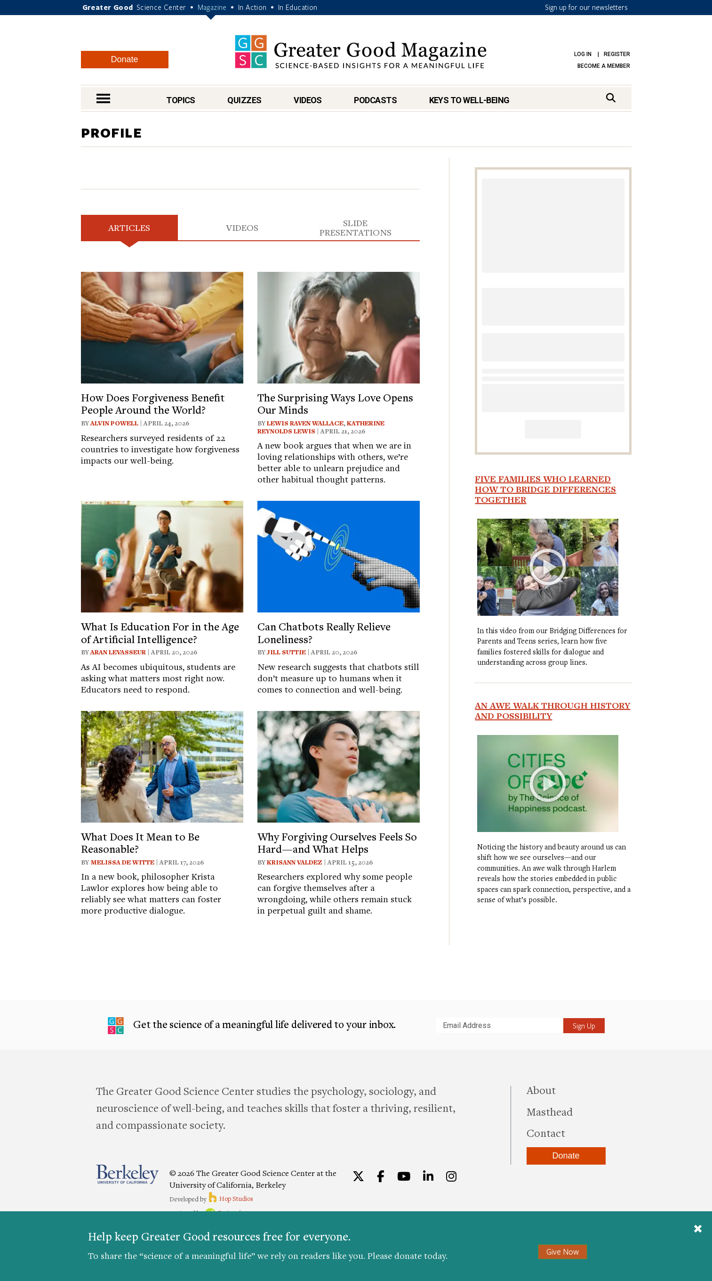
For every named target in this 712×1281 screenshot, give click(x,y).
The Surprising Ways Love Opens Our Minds (335, 403)
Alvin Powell (114, 423)
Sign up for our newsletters (586, 7)
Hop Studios (230, 1198)
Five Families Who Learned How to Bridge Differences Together (545, 489)
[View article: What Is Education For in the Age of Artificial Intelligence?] (162, 555)
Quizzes (244, 100)
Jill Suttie (286, 652)
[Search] (611, 98)
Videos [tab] (242, 227)
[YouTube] (403, 1176)
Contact (546, 1133)
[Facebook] (380, 1176)
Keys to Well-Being (469, 100)
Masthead (550, 1111)
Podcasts (375, 100)
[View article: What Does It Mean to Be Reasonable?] (162, 765)
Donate (124, 59)
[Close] (698, 1229)
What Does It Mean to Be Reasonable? (140, 842)
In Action (252, 7)
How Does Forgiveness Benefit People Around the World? (153, 403)
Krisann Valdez (294, 862)
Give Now (562, 1251)
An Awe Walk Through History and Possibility (552, 710)
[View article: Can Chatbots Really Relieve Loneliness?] (338, 555)
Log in (583, 54)
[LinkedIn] (428, 1176)
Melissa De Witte (122, 862)
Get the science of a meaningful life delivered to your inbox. (252, 1025)
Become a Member (603, 66)
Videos (308, 100)
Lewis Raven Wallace (305, 423)
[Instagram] (451, 1176)
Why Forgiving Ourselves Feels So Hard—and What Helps (337, 842)
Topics (180, 100)
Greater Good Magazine (361, 51)
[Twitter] (358, 1176)
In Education (298, 7)
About (541, 1090)
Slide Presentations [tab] (356, 227)
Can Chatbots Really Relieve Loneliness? (324, 632)
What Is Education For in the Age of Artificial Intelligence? (160, 632)
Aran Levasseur (118, 652)
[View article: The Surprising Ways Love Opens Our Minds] (338, 326)
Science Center (161, 7)
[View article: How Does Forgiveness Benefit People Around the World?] (162, 326)
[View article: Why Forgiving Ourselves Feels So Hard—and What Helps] (338, 765)
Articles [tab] (129, 227)
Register (617, 54)
